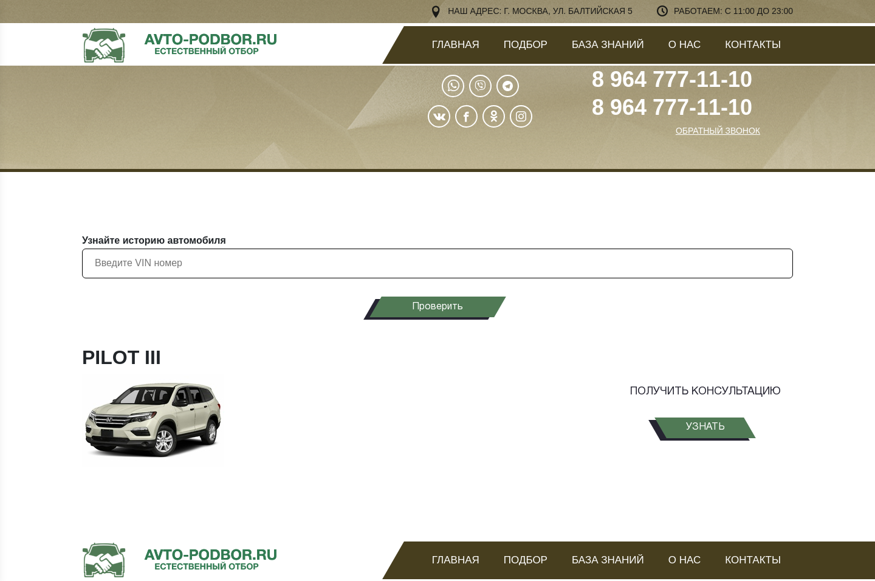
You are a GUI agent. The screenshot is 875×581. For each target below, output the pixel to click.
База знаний (608, 44)
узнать (705, 427)
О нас (684, 44)
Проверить (437, 307)
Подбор (525, 44)
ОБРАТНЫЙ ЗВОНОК (718, 131)
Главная (455, 44)
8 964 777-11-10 (672, 79)
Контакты (753, 44)
